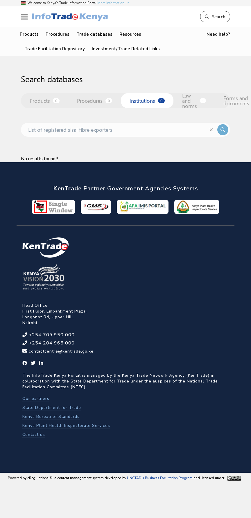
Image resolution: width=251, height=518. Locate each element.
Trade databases (94, 34)
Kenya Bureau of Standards (51, 416)
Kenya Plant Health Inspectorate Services (66, 425)
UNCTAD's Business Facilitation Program (160, 478)
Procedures (57, 34)
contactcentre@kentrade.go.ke (60, 351)
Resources (130, 34)
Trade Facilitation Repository (54, 49)
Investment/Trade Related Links (126, 49)
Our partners (35, 398)
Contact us (33, 434)
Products (29, 34)
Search (215, 16)
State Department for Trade (51, 407)
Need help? (218, 34)
